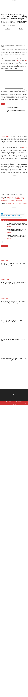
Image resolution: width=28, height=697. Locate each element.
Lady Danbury (8, 215)
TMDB (15, 404)
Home (2, 13)
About (7, 401)
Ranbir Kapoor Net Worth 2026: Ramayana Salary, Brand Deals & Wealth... (13, 283)
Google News (4, 205)
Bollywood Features (5, 279)
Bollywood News (4, 298)
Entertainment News (20, 213)
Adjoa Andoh (6, 213)
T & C (16, 401)
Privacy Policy (20, 401)
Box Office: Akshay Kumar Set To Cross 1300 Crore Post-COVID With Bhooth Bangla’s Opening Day (16, 236)
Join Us (7, 28)
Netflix (19, 215)
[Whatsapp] (5, 211)
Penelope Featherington (17, 216)
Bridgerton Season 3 (12, 213)
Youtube (25, 203)
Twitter (19, 203)
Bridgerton (18, 60)
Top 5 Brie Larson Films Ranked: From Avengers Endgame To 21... (12, 321)
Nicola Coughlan (3, 216)
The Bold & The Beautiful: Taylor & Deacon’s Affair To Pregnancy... (13, 264)
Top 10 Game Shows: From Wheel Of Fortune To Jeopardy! (16, 111)
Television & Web (8, 13)
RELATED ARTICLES (5, 220)
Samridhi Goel (4, 25)
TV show (23, 403)
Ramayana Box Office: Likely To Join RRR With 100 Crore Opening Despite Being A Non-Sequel (16, 230)
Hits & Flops (3, 336)
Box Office (9, 226)
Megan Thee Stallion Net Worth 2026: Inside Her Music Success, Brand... (13, 359)
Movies (20, 403)
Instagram (14, 203)
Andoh (2, 60)
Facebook (8, 203)
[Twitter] (3, 211)
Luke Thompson (14, 215)
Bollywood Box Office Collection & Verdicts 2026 (13, 340)
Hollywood (3, 215)
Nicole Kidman (5, 136)
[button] (21, 28)
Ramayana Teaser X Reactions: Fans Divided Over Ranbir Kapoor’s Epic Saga (13, 302)
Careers (13, 401)
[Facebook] (1, 211)
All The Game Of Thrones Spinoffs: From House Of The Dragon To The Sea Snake (16, 107)
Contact (10, 401)
